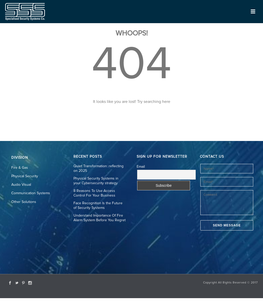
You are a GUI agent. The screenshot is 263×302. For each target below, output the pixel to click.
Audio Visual (21, 184)
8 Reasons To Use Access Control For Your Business (94, 193)
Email (141, 166)
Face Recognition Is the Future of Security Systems (98, 205)
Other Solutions (23, 202)
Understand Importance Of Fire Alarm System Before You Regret (99, 218)
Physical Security (24, 176)
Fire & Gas (19, 168)
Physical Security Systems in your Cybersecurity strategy (95, 181)
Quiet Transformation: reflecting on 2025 (98, 168)
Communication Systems (30, 193)
